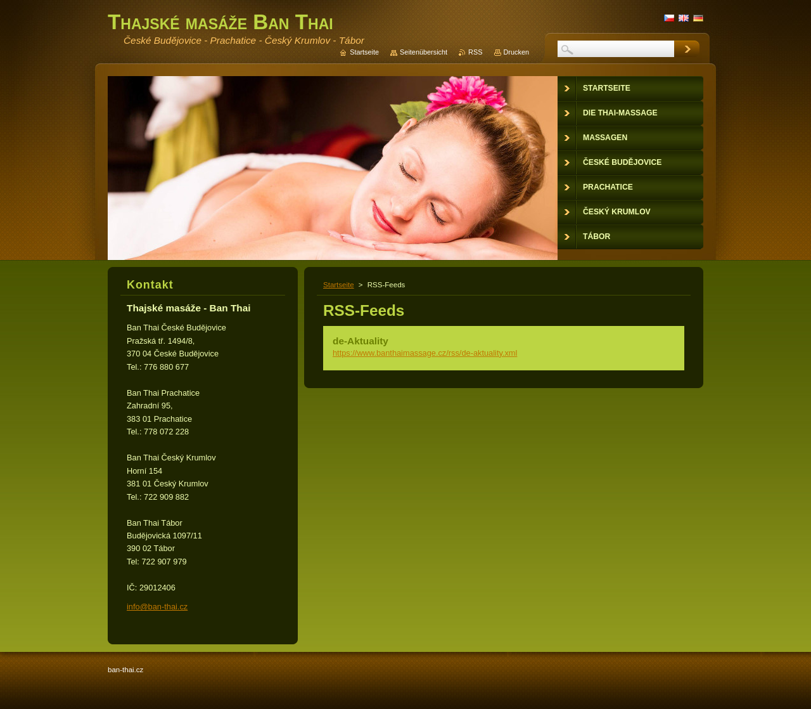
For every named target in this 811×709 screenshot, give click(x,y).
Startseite (338, 285)
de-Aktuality (360, 340)
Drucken (517, 52)
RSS (475, 52)
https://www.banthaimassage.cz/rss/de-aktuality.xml (425, 353)
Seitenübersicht (423, 52)
